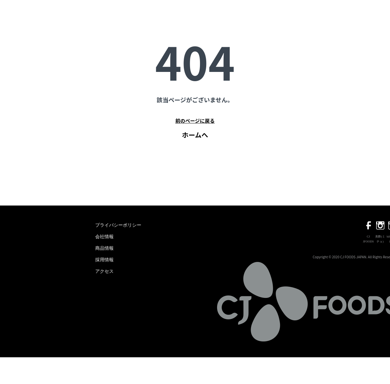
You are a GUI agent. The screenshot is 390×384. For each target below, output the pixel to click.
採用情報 (104, 259)
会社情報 (104, 236)
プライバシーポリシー (118, 225)
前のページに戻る (195, 120)
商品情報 (104, 248)
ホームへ (195, 135)
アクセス (104, 271)
